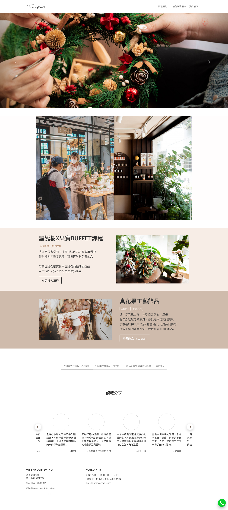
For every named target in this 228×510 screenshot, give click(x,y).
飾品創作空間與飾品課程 (138, 366)
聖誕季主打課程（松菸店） (108, 366)
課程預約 (162, 6)
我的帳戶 (193, 6)
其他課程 (159, 366)
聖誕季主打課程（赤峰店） (77, 366)
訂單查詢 (44, 488)
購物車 (53, 488)
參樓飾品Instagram (134, 338)
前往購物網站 (179, 6)
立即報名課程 (50, 280)
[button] (17, 60)
